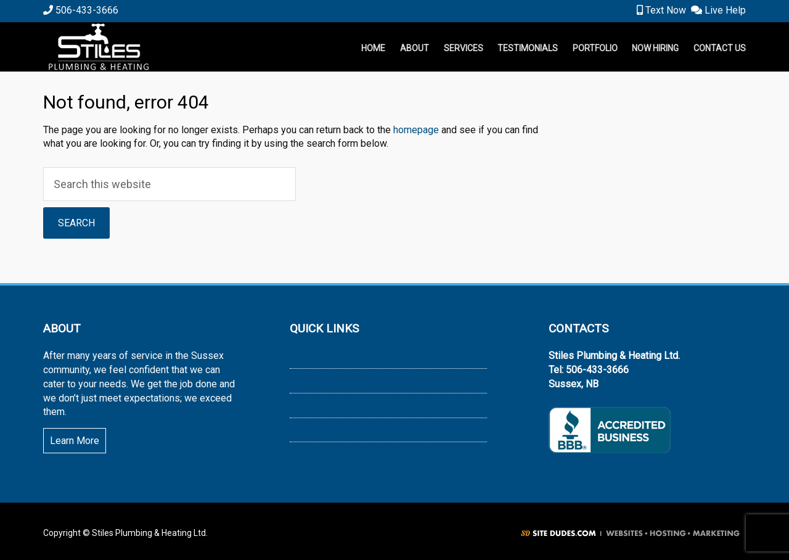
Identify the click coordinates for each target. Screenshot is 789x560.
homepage (416, 130)
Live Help (718, 10)
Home (303, 355)
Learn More (74, 441)
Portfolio (309, 405)
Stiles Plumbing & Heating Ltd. (166, 47)
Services (309, 429)
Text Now (661, 10)
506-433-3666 (80, 10)
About (302, 380)
